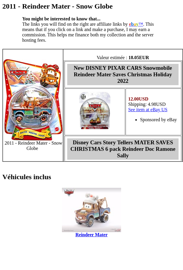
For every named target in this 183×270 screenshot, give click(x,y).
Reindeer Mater (92, 234)
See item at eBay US (147, 109)
